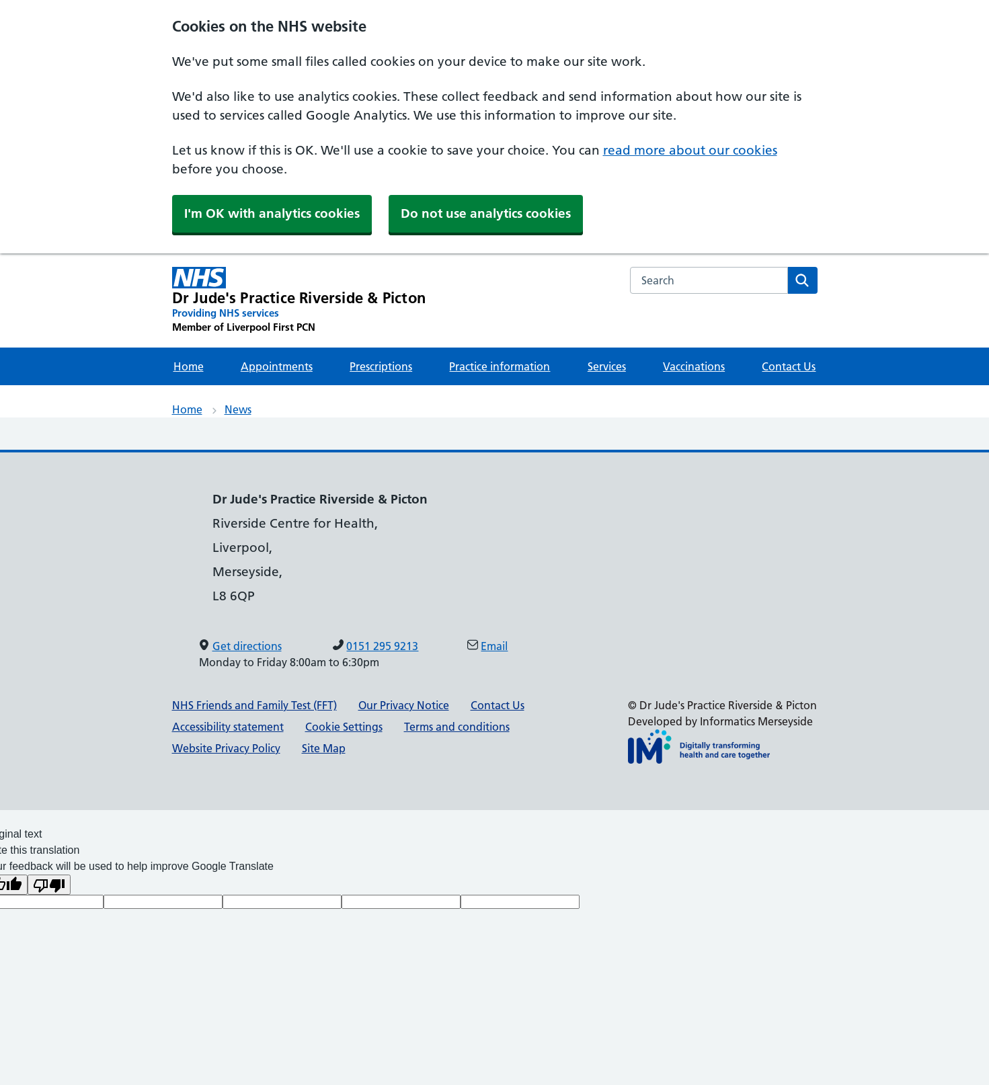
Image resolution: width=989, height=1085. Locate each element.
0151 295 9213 (382, 646)
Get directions (247, 646)
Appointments (277, 366)
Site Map (324, 748)
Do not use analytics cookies (486, 213)
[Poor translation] (49, 885)
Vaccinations (694, 366)
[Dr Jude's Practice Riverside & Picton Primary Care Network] (299, 300)
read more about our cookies (690, 150)
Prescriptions (381, 366)
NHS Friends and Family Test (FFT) (254, 705)
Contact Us (789, 366)
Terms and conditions (457, 726)
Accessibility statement (228, 726)
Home (188, 366)
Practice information (499, 366)
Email (494, 646)
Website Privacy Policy (226, 748)
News (238, 409)
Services (607, 366)
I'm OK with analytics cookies (272, 213)
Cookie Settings (344, 726)
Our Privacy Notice (403, 705)
